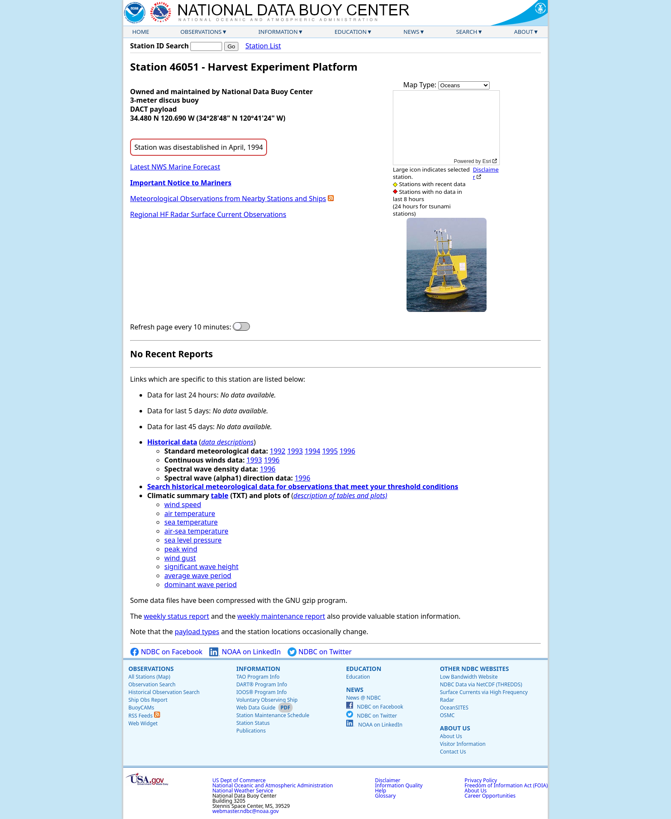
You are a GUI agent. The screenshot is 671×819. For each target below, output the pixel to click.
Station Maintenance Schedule (272, 715)
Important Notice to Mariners (181, 182)
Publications (251, 730)
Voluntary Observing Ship (266, 699)
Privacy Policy (481, 780)
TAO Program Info (257, 676)
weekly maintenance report (281, 616)
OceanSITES (454, 707)
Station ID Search (159, 45)
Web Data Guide (255, 707)
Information (278, 32)
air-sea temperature (196, 531)
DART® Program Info (261, 684)
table (220, 495)
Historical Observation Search (163, 692)
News (411, 32)
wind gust (180, 558)
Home (140, 32)
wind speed (182, 504)
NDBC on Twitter (320, 651)
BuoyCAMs (141, 707)
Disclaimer (486, 173)
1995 (330, 451)
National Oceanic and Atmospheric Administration (272, 785)
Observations (200, 32)
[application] (446, 128)
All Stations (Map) (149, 676)
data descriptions (227, 442)
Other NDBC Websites (474, 669)
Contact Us (453, 751)
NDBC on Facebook (166, 651)
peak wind (180, 549)
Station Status (253, 723)
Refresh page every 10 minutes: (180, 327)
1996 (347, 451)
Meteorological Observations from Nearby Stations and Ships (228, 198)
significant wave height (201, 566)
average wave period (197, 575)
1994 (313, 451)
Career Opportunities (490, 795)
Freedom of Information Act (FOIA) (506, 785)
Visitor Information (463, 744)
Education (351, 32)
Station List (263, 46)
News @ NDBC (363, 697)
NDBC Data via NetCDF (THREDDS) (481, 684)
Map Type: (420, 84)
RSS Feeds (144, 715)
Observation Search (151, 684)
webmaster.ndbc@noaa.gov (245, 811)
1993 (295, 451)
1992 (277, 451)
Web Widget (142, 723)
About (523, 32)
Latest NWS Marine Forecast (175, 167)
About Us (455, 728)
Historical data (172, 442)
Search (467, 32)
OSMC (447, 715)
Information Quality (398, 785)
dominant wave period (200, 584)
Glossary (385, 795)
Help (380, 790)
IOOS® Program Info (261, 692)
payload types (197, 631)
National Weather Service (242, 790)
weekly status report (176, 616)
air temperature (189, 513)
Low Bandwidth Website (469, 676)
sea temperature (191, 522)
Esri (486, 161)
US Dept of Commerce (239, 780)
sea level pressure (193, 540)
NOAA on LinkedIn (245, 651)
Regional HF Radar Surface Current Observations (208, 214)
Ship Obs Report (147, 699)
